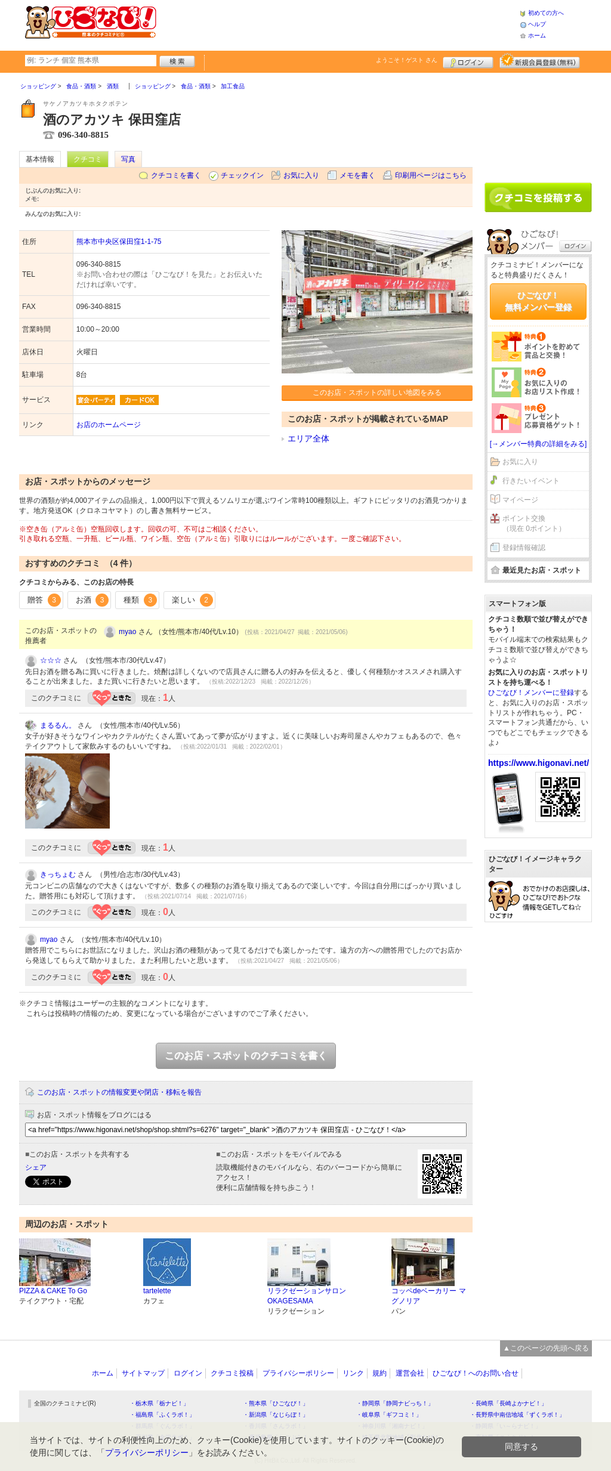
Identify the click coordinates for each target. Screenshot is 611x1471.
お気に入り (301, 175)
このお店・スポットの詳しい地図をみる (377, 392)
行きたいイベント (531, 481)
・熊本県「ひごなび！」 (275, 1403)
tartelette (157, 1291)
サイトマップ (143, 1373)
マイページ (520, 500)
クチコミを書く (176, 175)
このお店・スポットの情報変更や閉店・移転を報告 (119, 1092)
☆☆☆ (50, 660)
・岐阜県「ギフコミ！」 (389, 1414)
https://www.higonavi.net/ (538, 763)
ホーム (537, 35)
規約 (379, 1373)
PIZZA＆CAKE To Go (53, 1291)
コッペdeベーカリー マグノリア (428, 1296)
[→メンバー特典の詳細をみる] (538, 444)
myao (127, 632)
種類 (140, 600)
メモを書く (357, 175)
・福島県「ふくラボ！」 (162, 1414)
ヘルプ (537, 24)
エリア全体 (308, 438)
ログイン (468, 61)
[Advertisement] (337, 24)
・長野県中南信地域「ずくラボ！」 (517, 1414)
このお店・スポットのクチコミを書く (246, 1055)
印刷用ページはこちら (431, 175)
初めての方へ (546, 13)
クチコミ (87, 159)
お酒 (92, 600)
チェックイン (242, 175)
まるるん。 (58, 725)
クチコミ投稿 (232, 1373)
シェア (36, 1167)
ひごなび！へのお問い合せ (476, 1373)
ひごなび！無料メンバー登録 (538, 301)
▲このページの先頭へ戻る (546, 1348)
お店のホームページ (108, 425)
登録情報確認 (523, 547)
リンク (353, 1373)
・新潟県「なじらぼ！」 (275, 1414)
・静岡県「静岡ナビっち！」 (395, 1403)
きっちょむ (58, 874)
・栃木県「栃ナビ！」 (159, 1403)
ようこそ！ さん (406, 60)
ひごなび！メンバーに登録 (531, 692)
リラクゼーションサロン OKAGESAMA (306, 1296)
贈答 (44, 600)
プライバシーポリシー (298, 1373)
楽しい (192, 600)
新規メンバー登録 (539, 61)
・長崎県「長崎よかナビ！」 (508, 1403)
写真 (128, 159)
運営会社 (410, 1373)
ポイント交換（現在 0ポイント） (534, 523)
